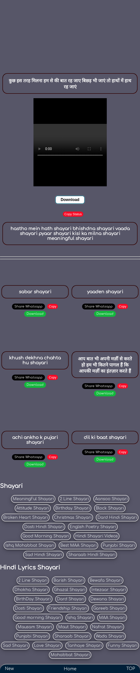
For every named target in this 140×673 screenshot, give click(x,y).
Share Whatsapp (28, 306)
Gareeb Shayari (109, 608)
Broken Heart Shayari (25, 517)
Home (70, 668)
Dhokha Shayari (31, 590)
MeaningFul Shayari (33, 499)
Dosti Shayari (28, 608)
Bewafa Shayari (106, 580)
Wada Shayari (110, 636)
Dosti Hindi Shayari (44, 527)
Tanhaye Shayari (84, 645)
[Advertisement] (70, 34)
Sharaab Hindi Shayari (91, 555)
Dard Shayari (70, 599)
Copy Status (73, 214)
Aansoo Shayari (111, 499)
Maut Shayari (72, 627)
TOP (130, 668)
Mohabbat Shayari (70, 655)
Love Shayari (47, 645)
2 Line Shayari (74, 499)
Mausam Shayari (35, 627)
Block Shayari (110, 508)
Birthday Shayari (72, 508)
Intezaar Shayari (108, 590)
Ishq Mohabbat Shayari (29, 545)
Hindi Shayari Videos (96, 536)
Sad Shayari (15, 645)
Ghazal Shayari (69, 590)
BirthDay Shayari (33, 599)
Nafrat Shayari (107, 627)
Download (70, 200)
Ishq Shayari (80, 617)
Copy (52, 306)
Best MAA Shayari (78, 545)
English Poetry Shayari (93, 527)
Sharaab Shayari (72, 636)
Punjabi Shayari (119, 545)
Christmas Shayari (72, 517)
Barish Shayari (69, 580)
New (9, 668)
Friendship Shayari (67, 608)
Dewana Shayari (107, 599)
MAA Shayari (112, 617)
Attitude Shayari (32, 508)
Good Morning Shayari (45, 536)
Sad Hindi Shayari (43, 555)
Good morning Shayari (38, 617)
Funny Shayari (122, 645)
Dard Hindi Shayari (117, 517)
